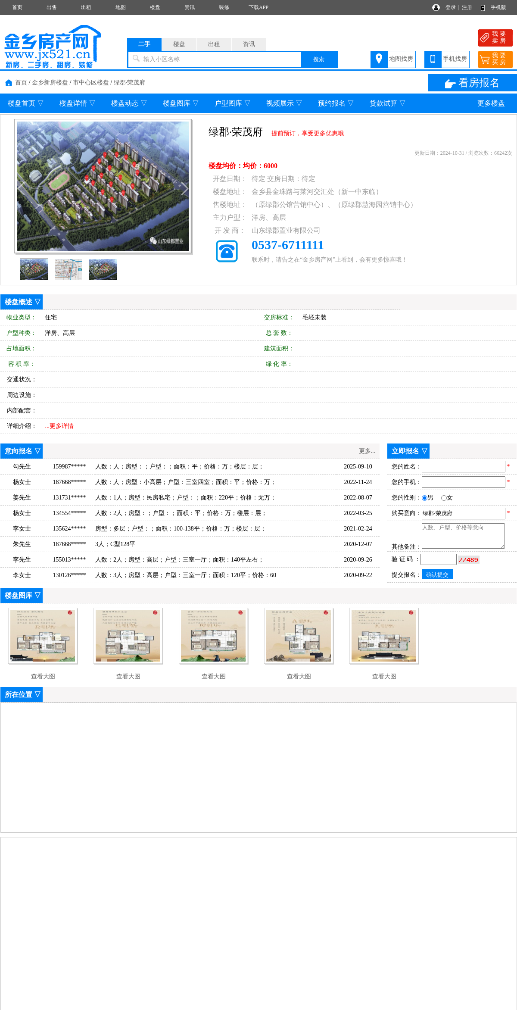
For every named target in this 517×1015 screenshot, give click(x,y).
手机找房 (455, 59)
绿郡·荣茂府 (130, 82)
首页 (17, 7)
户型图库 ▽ (233, 103)
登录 (450, 7)
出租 (86, 7)
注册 (467, 7)
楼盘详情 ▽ (77, 103)
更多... (367, 451)
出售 (52, 7)
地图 (120, 7)
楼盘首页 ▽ (26, 103)
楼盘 (155, 7)
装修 (224, 7)
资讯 (189, 7)
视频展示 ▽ (284, 103)
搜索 (318, 59)
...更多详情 (59, 426)
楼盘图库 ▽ (181, 103)
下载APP (258, 7)
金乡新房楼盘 (50, 82)
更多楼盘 (491, 103)
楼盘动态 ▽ (129, 103)
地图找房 (401, 59)
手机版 (498, 7)
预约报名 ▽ (336, 103)
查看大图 (43, 676)
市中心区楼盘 (91, 82)
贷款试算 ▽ (388, 103)
